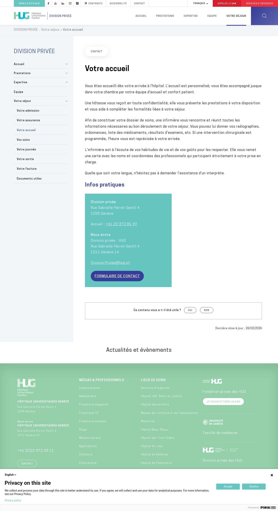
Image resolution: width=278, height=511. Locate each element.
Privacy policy (13, 500)
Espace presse (89, 389)
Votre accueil (26, 131)
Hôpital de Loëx (152, 447)
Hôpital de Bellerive (154, 455)
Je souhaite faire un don (223, 403)
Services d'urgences (155, 389)
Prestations (165, 16)
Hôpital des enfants (155, 405)
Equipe (212, 16)
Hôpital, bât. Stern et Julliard (161, 397)
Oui (190, 311)
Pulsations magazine (93, 405)
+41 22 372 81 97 (121, 225)
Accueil (141, 16)
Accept (228, 486)
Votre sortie (25, 160)
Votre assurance (28, 121)
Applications (88, 447)
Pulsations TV (88, 414)
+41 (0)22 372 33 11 (35, 452)
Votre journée (26, 150)
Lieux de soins (153, 381)
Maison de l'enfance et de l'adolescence (169, 414)
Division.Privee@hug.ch (110, 264)
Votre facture (27, 170)
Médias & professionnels (101, 381)
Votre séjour (236, 16)
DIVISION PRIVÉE (26, 30)
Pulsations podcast (93, 422)
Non (206, 311)
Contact (27, 465)
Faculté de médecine (220, 434)
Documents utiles (29, 179)
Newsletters (88, 397)
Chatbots (85, 455)
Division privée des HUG (222, 462)
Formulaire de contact (117, 277)
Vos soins (23, 141)
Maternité (148, 422)
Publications (88, 464)
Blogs (83, 430)
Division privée (60, 16)
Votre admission (28, 112)
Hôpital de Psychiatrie (156, 464)
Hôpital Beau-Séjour (155, 430)
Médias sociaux (90, 439)
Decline (253, 486)
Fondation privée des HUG (224, 393)
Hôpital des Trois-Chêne (158, 439)
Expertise (191, 16)
